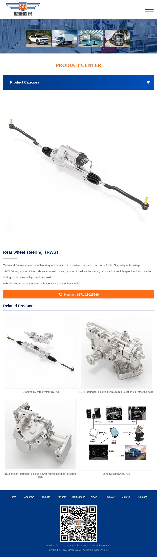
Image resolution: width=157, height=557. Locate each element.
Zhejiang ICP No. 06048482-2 (64, 549)
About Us (29, 497)
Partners (61, 497)
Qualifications (77, 497)
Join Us (126, 497)
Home (13, 497)
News (94, 497)
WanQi (104, 549)
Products (45, 497)
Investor (110, 497)
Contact (142, 497)
